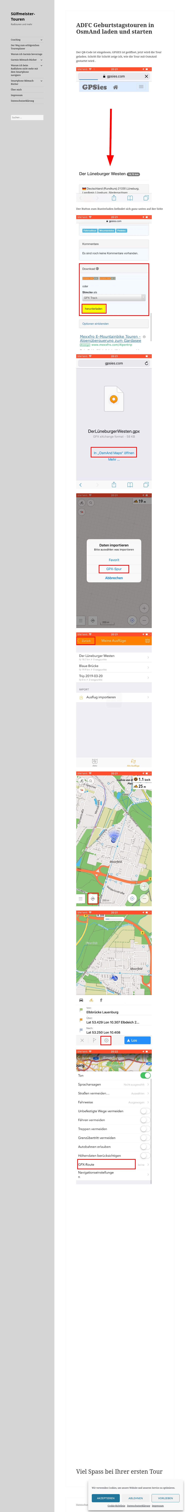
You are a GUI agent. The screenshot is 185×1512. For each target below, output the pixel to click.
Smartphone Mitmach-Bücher (22, 82)
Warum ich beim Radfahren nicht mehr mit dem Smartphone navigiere (24, 70)
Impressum (158, 1505)
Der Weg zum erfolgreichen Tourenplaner (25, 47)
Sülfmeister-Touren (23, 16)
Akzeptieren (106, 1498)
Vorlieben (165, 1498)
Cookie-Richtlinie (116, 1505)
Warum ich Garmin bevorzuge (26, 54)
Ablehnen (136, 1498)
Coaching (15, 39)
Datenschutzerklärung (138, 1505)
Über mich (16, 89)
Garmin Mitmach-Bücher (24, 59)
